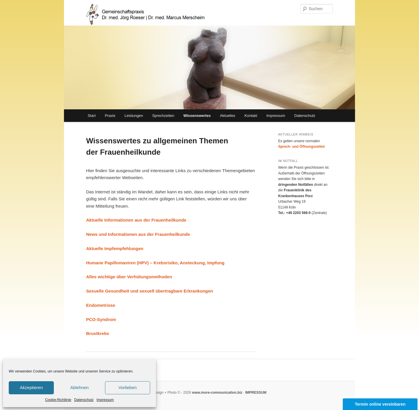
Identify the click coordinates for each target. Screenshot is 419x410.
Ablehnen (79, 387)
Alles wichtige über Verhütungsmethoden (129, 276)
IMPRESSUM (256, 393)
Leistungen (134, 115)
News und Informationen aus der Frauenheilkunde (138, 234)
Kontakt (250, 115)
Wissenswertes (197, 115)
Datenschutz (84, 400)
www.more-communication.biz (216, 393)
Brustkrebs (97, 333)
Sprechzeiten (163, 115)
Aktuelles (227, 115)
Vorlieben (127, 387)
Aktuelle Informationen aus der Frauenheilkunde (136, 220)
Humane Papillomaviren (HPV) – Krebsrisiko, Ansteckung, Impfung (155, 262)
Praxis (110, 115)
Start (91, 115)
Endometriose (100, 305)
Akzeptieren (31, 387)
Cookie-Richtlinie (58, 400)
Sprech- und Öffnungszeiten (301, 147)
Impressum (105, 400)
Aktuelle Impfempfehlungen (114, 248)
